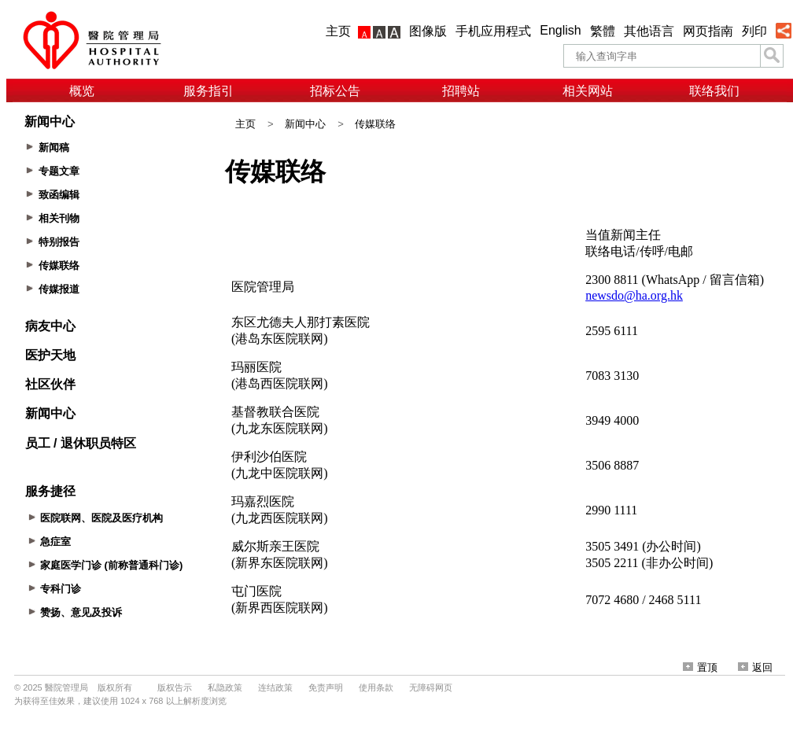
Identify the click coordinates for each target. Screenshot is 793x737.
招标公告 (335, 91)
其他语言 (649, 31)
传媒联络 (375, 124)
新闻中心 (305, 124)
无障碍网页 (430, 687)
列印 (754, 31)
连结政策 (275, 687)
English (560, 30)
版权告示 (174, 687)
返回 (755, 667)
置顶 (700, 667)
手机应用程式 (493, 31)
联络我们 (714, 91)
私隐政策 (225, 687)
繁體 (602, 31)
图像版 (428, 31)
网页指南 (708, 31)
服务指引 (208, 91)
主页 (338, 31)
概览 (81, 91)
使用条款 (376, 687)
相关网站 (587, 91)
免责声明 (325, 687)
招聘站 (461, 91)
